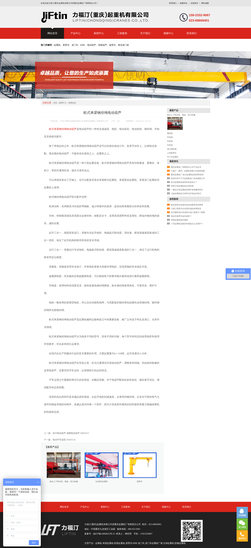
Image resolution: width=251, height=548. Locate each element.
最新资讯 (173, 161)
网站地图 (205, 3)
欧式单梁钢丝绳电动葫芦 (63, 129)
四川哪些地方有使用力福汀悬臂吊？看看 (188, 212)
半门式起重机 (172, 157)
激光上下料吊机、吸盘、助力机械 (64, 481)
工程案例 (122, 33)
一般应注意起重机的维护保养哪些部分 (187, 190)
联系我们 (173, 3)
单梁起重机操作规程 (179, 220)
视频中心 (168, 33)
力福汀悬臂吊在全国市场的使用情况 (186, 209)
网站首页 (52, 33)
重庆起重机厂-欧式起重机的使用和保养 (187, 175)
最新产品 (173, 110)
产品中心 (76, 33)
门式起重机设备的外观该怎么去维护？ (187, 224)
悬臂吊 (139, 481)
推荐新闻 (173, 199)
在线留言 (194, 3)
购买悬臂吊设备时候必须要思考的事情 (187, 205)
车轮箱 (170, 137)
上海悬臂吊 (171, 153)
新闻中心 (99, 33)
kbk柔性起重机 (102, 481)
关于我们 (145, 33)
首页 (55, 103)
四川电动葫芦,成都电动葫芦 (66, 433)
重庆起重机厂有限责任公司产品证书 (186, 167)
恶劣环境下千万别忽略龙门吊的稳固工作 (188, 178)
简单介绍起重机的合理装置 (182, 186)
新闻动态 (72, 103)
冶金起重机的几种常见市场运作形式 (186, 193)
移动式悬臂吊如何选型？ (181, 216)
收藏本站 (183, 3)
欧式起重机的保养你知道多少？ (184, 182)
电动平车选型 (59, 440)
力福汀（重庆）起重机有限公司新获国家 (188, 171)
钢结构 (170, 133)
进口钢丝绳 (171, 149)
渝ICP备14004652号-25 (104, 534)
